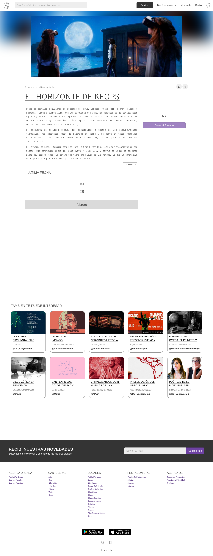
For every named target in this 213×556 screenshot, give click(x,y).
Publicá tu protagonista (137, 477)
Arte (50, 477)
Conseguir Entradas (164, 125)
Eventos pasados (16, 483)
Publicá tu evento (16, 477)
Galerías (91, 504)
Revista (199, 5)
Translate (130, 164)
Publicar (145, 5)
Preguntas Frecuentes (176, 477)
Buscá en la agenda (166, 5)
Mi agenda (186, 5)
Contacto (170, 483)
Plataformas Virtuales (96, 513)
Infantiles (52, 486)
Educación (52, 483)
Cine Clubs (92, 492)
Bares (90, 480)
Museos (91, 507)
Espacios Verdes (94, 501)
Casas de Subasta (95, 486)
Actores (131, 483)
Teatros (91, 510)
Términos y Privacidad (176, 480)
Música (51, 489)
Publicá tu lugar (94, 477)
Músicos (131, 486)
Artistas (131, 480)
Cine (50, 480)
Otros (50, 495)
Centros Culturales (95, 489)
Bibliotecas (92, 483)
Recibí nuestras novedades (41, 449)
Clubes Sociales (94, 498)
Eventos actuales (16, 480)
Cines (90, 495)
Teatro (50, 492)
